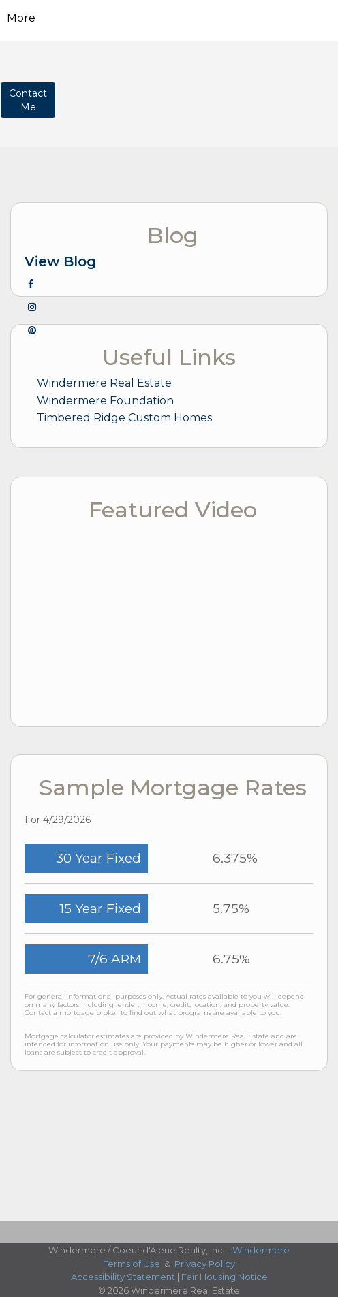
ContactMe (28, 100)
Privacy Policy (204, 1263)
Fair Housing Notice (224, 1276)
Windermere (261, 1250)
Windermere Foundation (105, 400)
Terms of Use (132, 1263)
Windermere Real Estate (104, 383)
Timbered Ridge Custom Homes (124, 417)
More (21, 18)
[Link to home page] (169, 18)
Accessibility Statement (123, 1276)
